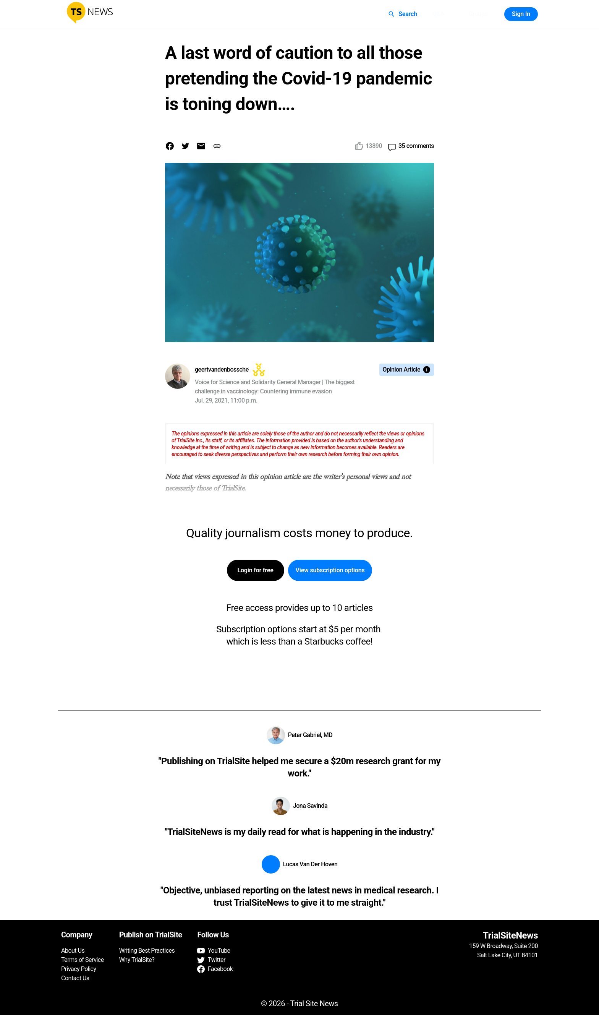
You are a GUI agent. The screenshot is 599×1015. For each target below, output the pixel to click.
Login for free (255, 570)
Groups (478, 14)
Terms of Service (82, 959)
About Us (72, 950)
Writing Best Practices (147, 950)
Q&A (438, 14)
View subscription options (330, 570)
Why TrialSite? (137, 959)
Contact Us (75, 978)
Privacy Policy (78, 969)
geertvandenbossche (222, 369)
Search (403, 14)
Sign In (521, 14)
